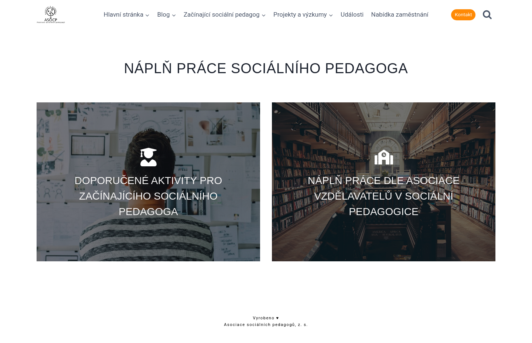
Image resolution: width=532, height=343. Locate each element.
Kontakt (463, 14)
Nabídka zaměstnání (400, 14)
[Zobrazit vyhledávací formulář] (487, 15)
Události (352, 14)
